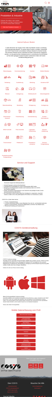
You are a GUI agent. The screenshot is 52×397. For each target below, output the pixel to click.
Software (26, 335)
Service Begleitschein (37, 386)
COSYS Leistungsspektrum (12, 388)
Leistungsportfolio (26, 319)
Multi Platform (26, 323)
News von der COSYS (12, 392)
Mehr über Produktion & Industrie (11, 27)
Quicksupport (37, 388)
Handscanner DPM (26, 345)
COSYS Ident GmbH (12, 390)
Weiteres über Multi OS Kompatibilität (11, 304)
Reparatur (26, 340)
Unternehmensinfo (12, 386)
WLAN (26, 349)
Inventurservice (26, 327)
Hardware (26, 331)
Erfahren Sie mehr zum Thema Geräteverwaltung (13, 267)
